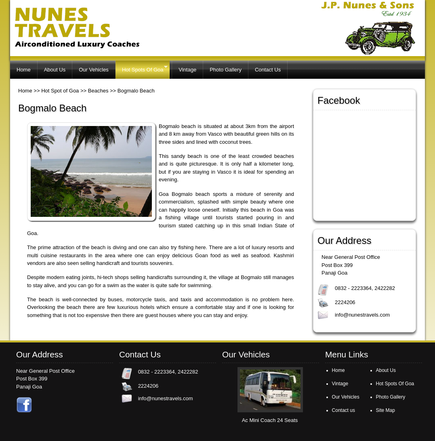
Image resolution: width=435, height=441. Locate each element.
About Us (54, 70)
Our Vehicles (94, 70)
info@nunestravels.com (362, 315)
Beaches (98, 91)
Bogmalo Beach (136, 91)
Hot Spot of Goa (60, 91)
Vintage (187, 70)
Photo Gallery (226, 70)
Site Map (385, 410)
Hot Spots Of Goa (142, 68)
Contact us (343, 410)
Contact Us (268, 70)
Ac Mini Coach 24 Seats (270, 420)
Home (24, 70)
